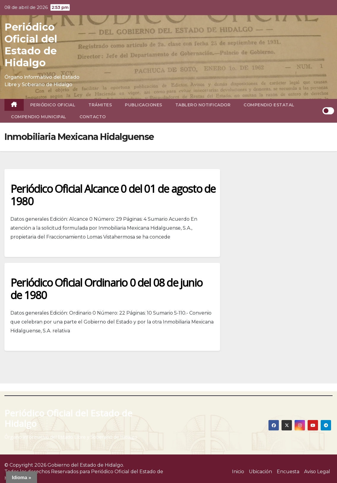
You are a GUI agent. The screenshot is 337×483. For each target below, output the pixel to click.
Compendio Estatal (269, 105)
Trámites (100, 105)
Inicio (238, 471)
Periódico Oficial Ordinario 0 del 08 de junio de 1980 (106, 288)
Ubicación (260, 471)
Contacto (93, 116)
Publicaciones (143, 105)
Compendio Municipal (38, 116)
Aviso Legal (317, 471)
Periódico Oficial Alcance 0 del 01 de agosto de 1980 (112, 195)
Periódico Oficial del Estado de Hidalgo (30, 45)
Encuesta (288, 471)
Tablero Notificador (203, 105)
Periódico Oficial (53, 105)
